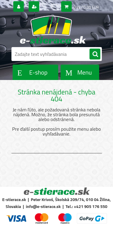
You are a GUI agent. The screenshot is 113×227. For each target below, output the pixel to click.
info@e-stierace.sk (43, 206)
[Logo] (52, 29)
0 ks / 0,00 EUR (86, 7)
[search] (94, 54)
